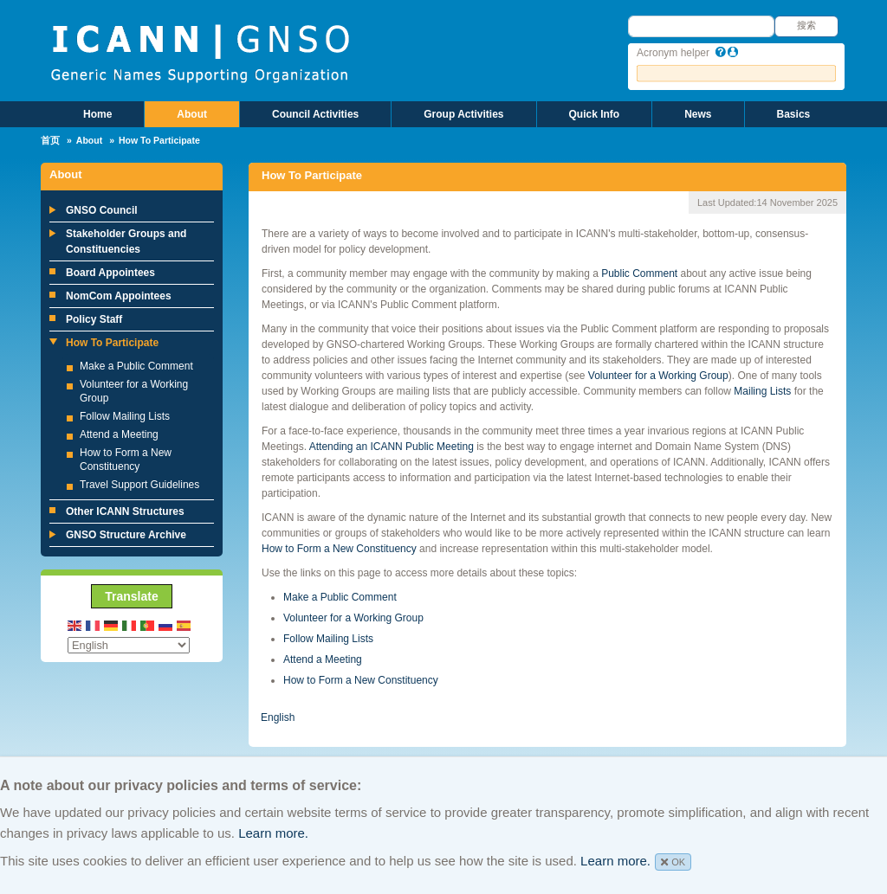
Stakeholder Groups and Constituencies (126, 241)
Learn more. (273, 833)
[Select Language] (129, 645)
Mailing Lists (762, 391)
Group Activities (463, 114)
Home (97, 114)
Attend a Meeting (119, 434)
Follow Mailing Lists (125, 416)
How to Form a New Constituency (339, 549)
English (278, 717)
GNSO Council (102, 210)
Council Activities (315, 114)
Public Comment (639, 273)
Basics (794, 114)
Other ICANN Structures (125, 511)
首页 (50, 140)
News (697, 114)
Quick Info (594, 114)
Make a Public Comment (136, 366)
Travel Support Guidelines (139, 485)
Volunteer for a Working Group (658, 376)
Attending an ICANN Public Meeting (391, 447)
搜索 (806, 25)
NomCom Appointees (119, 296)
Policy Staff (94, 319)
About (192, 114)
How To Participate (112, 343)
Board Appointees (110, 273)
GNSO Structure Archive (126, 535)
